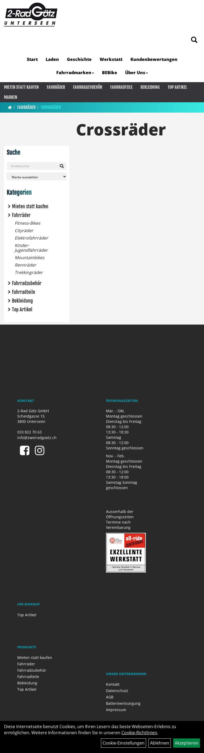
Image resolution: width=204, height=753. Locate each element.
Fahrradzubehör (87, 87)
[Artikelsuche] (194, 40)
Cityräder (24, 230)
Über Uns (136, 73)
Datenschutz (117, 690)
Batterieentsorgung (123, 703)
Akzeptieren (186, 743)
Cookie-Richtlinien (139, 733)
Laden (52, 59)
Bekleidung (150, 87)
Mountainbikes (29, 257)
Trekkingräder (29, 272)
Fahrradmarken (75, 73)
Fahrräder (56, 87)
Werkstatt (111, 59)
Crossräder (51, 107)
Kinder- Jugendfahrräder (31, 247)
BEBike (109, 73)
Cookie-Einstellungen (123, 743)
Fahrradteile (121, 87)
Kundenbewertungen (153, 59)
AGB (109, 696)
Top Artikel (177, 87)
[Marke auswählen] (37, 176)
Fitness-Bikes (27, 223)
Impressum (116, 709)
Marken (10, 97)
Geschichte (79, 59)
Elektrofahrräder (31, 238)
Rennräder (25, 265)
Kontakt (113, 684)
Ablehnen (159, 743)
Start (32, 59)
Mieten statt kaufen (21, 87)
